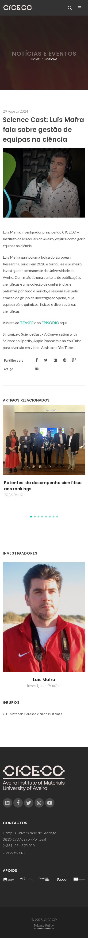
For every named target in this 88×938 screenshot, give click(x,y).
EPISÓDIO (50, 322)
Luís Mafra (44, 679)
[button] (31, 516)
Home (35, 59)
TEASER (27, 322)
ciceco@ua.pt (14, 852)
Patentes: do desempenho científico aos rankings (43, 486)
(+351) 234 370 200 (19, 845)
